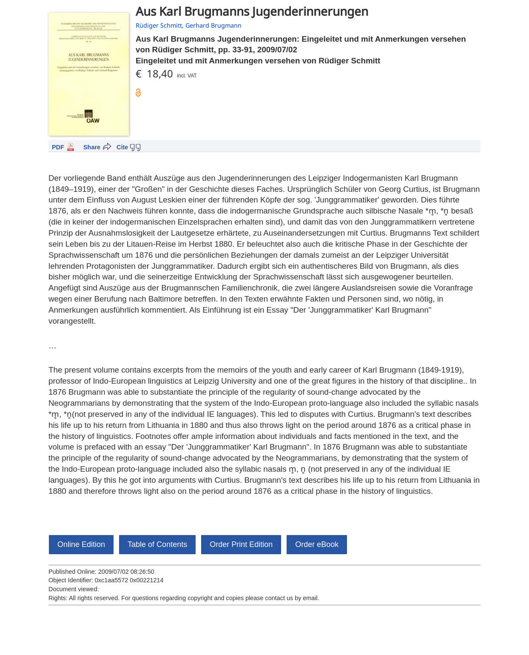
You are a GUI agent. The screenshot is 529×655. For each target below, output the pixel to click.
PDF (58, 147)
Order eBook (316, 544)
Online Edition (81, 544)
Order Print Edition (241, 544)
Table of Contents (157, 544)
